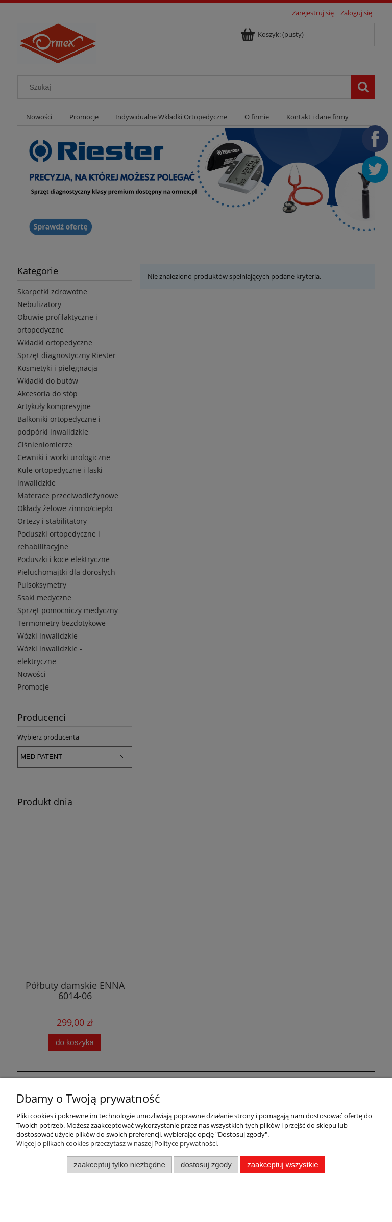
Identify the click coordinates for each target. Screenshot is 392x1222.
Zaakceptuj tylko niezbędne (119, 1164)
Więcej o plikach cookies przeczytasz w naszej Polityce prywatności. (117, 1143)
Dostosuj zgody (206, 1164)
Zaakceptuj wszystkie (282, 1164)
